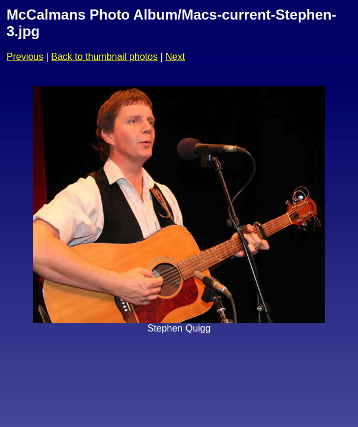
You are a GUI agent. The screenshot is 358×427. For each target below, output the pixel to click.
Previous (25, 57)
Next (175, 57)
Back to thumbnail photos (104, 57)
